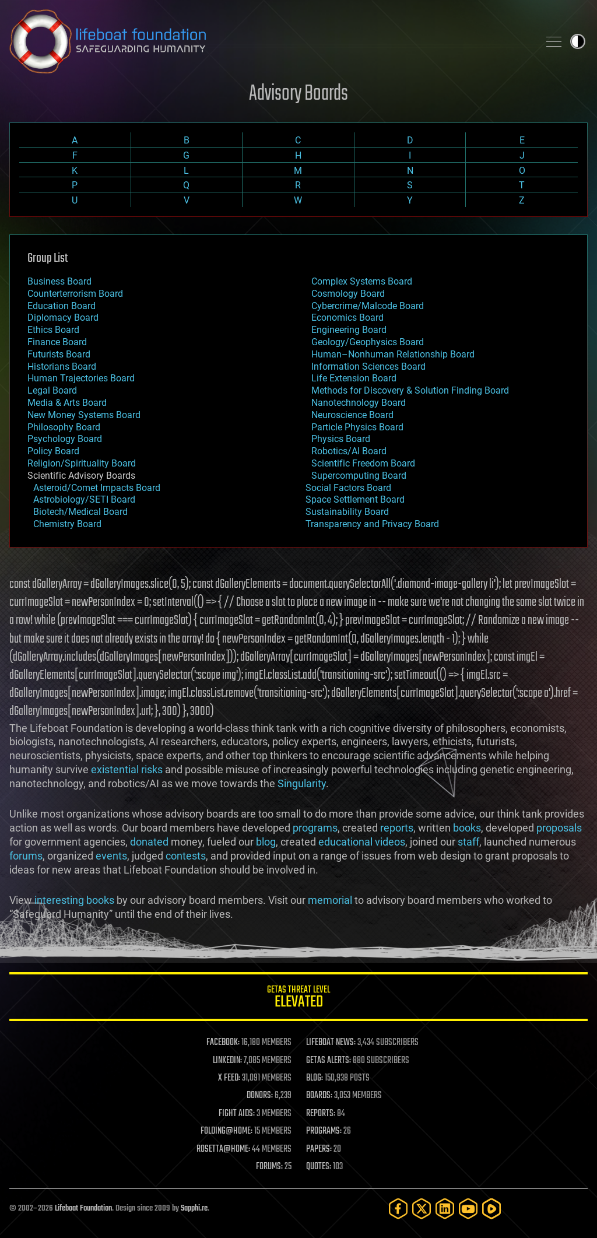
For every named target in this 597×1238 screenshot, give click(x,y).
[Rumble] (491, 1208)
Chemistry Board (67, 523)
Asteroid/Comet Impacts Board (96, 487)
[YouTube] (468, 1208)
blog (266, 842)
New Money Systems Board (84, 414)
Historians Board (61, 366)
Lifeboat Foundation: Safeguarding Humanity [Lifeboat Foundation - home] (269, 41)
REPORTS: (320, 1113)
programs (315, 828)
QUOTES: (318, 1166)
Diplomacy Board (63, 317)
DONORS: (260, 1095)
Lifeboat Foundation (83, 1208)
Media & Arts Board (67, 402)
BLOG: (314, 1078)
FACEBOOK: (223, 1042)
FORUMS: (269, 1166)
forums (26, 856)
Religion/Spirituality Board (81, 463)
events (111, 856)
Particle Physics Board (357, 427)
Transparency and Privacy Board (372, 523)
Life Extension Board (353, 378)
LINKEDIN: (227, 1060)
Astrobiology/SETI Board (84, 499)
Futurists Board (58, 354)
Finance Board (57, 342)
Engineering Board (349, 329)
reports (396, 828)
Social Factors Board (348, 487)
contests (186, 856)
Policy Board (53, 451)
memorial (330, 899)
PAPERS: (319, 1149)
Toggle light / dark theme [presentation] (577, 41)
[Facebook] (398, 1208)
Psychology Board (64, 438)
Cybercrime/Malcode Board (367, 305)
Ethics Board (53, 329)
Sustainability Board (347, 511)
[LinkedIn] (445, 1208)
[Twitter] (421, 1208)
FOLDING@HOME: (226, 1131)
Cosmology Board (348, 293)
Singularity (302, 783)
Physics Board (340, 438)
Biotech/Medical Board (80, 511)
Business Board (59, 281)
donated (149, 842)
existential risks (127, 769)
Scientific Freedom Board (363, 463)
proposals (559, 828)
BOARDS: (319, 1095)
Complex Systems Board (361, 281)
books (467, 828)
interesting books (74, 899)
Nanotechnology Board (358, 402)
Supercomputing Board (358, 475)
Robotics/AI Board (349, 451)
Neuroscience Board (352, 414)
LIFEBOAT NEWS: (331, 1042)
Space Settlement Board (355, 499)
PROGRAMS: (324, 1131)
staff (468, 842)
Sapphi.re (194, 1208)
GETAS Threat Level (298, 999)
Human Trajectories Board (81, 378)
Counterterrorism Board (75, 293)
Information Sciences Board (368, 366)
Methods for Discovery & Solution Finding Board (410, 390)
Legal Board (52, 390)
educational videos (361, 842)
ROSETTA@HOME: (223, 1149)
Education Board (61, 305)
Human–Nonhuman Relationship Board (393, 354)
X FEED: (229, 1078)
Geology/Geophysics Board (367, 342)
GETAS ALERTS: (328, 1060)
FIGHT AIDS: (237, 1113)
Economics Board (347, 317)
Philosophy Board (63, 427)
